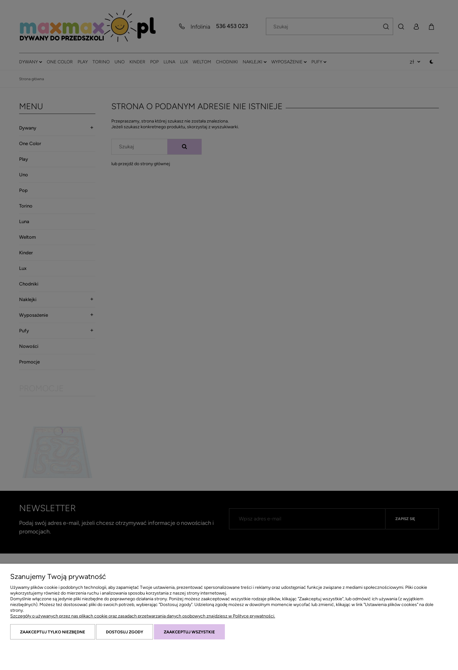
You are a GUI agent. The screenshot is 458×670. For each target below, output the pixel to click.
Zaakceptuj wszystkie (189, 632)
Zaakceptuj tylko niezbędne (52, 632)
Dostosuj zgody (124, 632)
